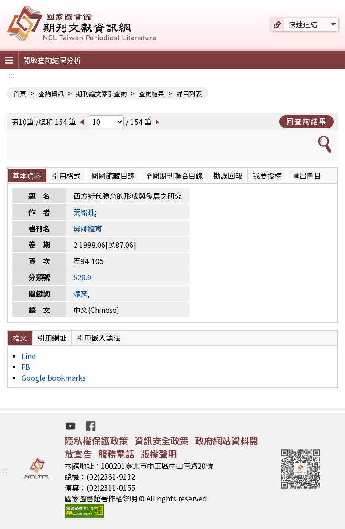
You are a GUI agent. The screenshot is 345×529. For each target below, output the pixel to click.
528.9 (82, 277)
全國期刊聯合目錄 (174, 175)
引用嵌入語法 (98, 337)
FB (25, 366)
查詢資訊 (51, 93)
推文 (20, 337)
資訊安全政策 (161, 440)
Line (28, 355)
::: (11, 74)
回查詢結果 (306, 121)
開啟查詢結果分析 (52, 60)
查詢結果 (151, 93)
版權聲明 (159, 453)
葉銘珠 (84, 212)
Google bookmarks (53, 377)
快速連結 (302, 24)
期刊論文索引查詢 (101, 93)
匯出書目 (306, 175)
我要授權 (267, 175)
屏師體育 (87, 228)
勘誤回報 (227, 175)
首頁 (20, 93)
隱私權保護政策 (96, 440)
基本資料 (27, 175)
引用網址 (52, 337)
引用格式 (66, 175)
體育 (80, 293)
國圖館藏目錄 (113, 175)
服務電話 (116, 453)
